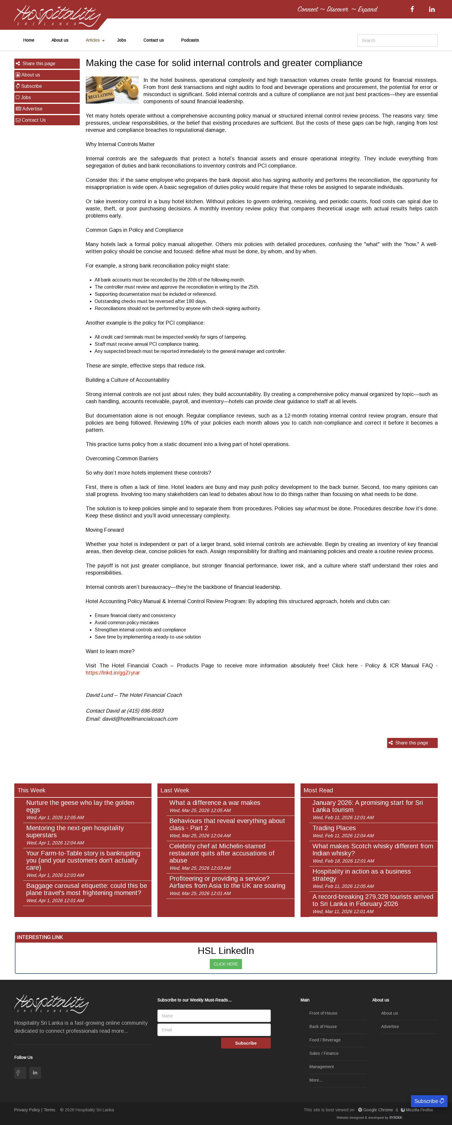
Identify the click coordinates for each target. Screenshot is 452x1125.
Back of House (323, 1026)
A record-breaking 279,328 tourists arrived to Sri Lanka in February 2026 (372, 903)
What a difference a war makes (214, 806)
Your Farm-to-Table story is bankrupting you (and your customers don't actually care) (83, 864)
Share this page (35, 63)
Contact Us (31, 120)
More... (316, 1080)
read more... (113, 1031)
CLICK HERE (226, 964)
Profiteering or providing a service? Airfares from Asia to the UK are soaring (227, 885)
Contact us (153, 40)
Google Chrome (376, 1109)
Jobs (121, 40)
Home (28, 40)
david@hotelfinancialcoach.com (139, 719)
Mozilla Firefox (417, 1109)
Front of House (323, 1013)
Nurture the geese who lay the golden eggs (80, 809)
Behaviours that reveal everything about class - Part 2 (227, 827)
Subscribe (29, 86)
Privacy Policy (27, 1109)
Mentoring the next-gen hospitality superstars (75, 834)
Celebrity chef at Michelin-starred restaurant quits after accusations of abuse (221, 857)
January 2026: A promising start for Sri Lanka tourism (367, 809)
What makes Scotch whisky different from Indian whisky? (372, 853)
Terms (49, 1109)
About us (59, 40)
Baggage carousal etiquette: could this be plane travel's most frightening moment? (86, 892)
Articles (93, 40)
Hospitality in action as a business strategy (361, 878)
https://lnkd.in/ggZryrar (113, 673)
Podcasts (190, 40)
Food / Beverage (325, 1040)
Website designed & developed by (369, 1117)
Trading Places (342, 831)
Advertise (29, 108)
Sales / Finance (324, 1053)
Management (321, 1067)
